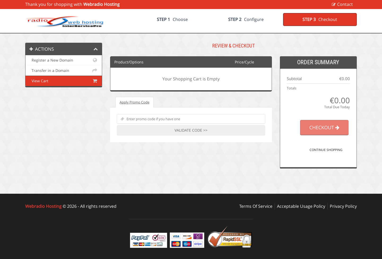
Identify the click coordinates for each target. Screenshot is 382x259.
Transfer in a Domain (63, 70)
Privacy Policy (343, 206)
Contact (345, 4)
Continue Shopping (326, 150)
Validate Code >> (191, 130)
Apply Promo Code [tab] (134, 102)
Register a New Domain (63, 60)
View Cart (63, 81)
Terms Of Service (255, 206)
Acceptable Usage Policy (301, 206)
